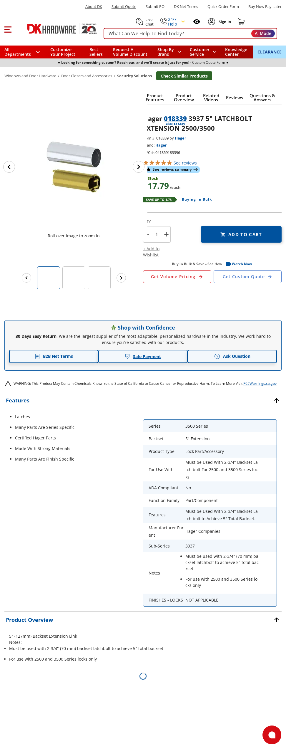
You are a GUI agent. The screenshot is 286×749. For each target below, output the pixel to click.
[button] (7, 29)
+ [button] (166, 234)
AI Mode (263, 33)
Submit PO (155, 6)
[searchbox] (190, 33)
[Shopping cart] (241, 21)
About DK (93, 6)
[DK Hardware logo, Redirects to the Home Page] (55, 28)
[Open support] (271, 735)
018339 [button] (175, 118)
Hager (180, 138)
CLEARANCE (269, 52)
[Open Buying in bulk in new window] (194, 199)
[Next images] (121, 278)
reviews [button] (185, 163)
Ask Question (232, 356)
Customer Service (199, 52)
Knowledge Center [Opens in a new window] (236, 52)
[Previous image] (9, 167)
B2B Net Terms (54, 356)
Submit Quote (124, 6)
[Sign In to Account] (224, 21)
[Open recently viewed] (196, 21)
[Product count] (156, 234)
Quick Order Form (223, 6)
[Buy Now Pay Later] (265, 6)
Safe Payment (143, 356)
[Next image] (138, 167)
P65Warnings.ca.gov (260, 383)
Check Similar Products (184, 76)
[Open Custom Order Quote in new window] (248, 276)
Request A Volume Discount (130, 52)
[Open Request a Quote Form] (177, 276)
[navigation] (203, 52)
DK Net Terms (186, 6)
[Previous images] (26, 278)
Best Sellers (96, 52)
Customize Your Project (62, 52)
